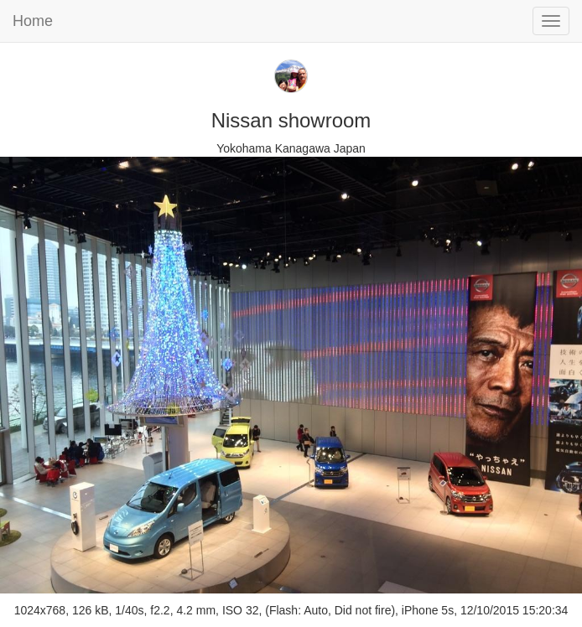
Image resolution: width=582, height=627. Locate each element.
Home (33, 21)
